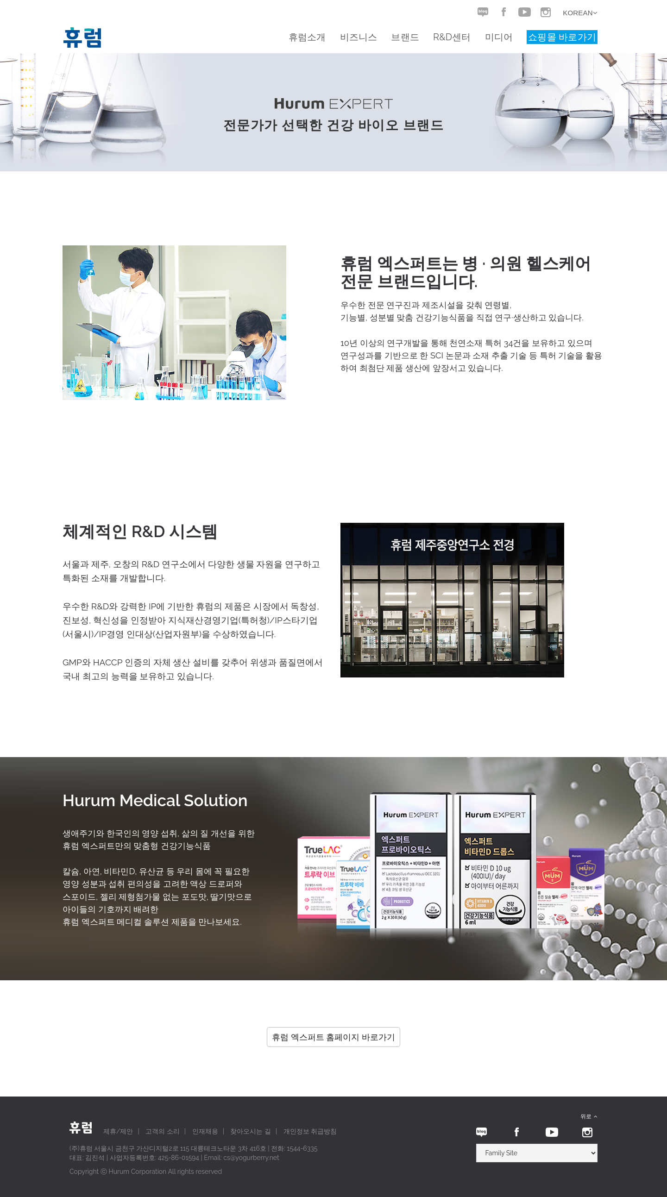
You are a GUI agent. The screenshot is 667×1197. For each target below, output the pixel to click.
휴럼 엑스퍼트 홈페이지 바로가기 (333, 1037)
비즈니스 (359, 37)
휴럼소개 (307, 37)
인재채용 (205, 1131)
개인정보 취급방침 (310, 1131)
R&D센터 (452, 37)
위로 (589, 1116)
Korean (580, 13)
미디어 (499, 37)
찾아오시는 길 (250, 1131)
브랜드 (405, 37)
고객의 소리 (162, 1131)
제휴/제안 (118, 1131)
